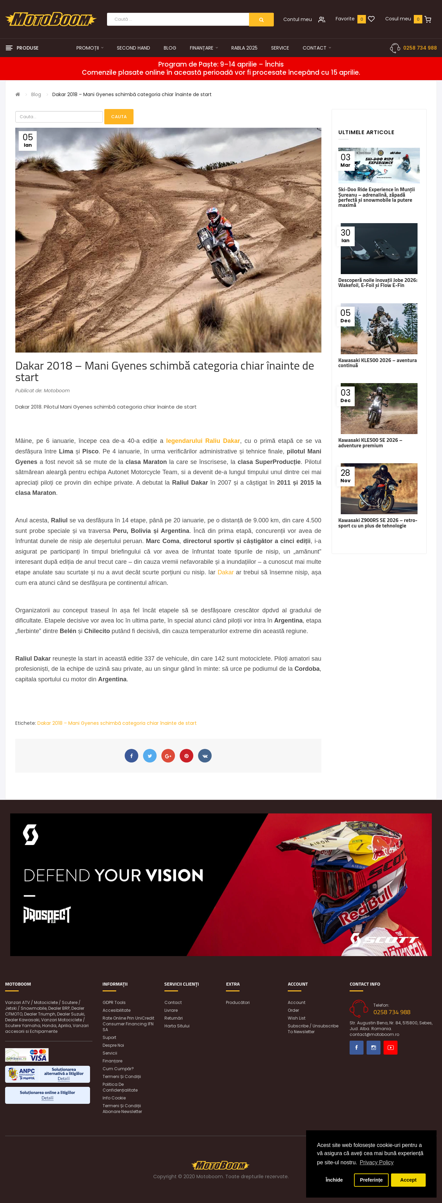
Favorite (345, 18)
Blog (36, 94)
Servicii (110, 1053)
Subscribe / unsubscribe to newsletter (313, 1029)
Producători (238, 1002)
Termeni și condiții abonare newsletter (122, 1108)
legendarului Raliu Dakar (203, 440)
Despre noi (113, 1045)
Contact (173, 1002)
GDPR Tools (114, 1002)
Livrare (171, 1010)
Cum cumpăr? (118, 1069)
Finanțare (112, 1061)
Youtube (390, 1048)
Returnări (173, 1018)
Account (296, 1002)
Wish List (296, 1018)
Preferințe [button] (371, 1180)
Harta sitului (177, 1026)
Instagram (374, 1048)
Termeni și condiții (122, 1076)
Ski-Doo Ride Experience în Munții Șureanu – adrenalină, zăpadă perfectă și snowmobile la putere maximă (376, 197)
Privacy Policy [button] (377, 1162)
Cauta (119, 116)
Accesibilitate (116, 1010)
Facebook (357, 1048)
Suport (109, 1037)
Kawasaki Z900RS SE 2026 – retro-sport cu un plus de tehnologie (378, 522)
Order (293, 1010)
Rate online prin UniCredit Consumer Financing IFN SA (128, 1024)
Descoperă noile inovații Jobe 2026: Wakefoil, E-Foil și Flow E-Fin (378, 282)
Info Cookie (114, 1098)
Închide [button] (334, 1180)
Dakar (225, 572)
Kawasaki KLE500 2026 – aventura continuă (377, 362)
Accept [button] (408, 1180)
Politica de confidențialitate (120, 1087)
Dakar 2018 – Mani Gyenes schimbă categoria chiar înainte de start (132, 94)
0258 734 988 (420, 47)
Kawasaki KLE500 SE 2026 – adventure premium (370, 442)
